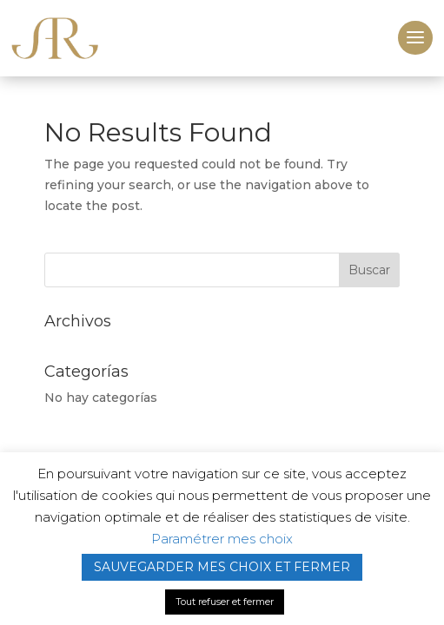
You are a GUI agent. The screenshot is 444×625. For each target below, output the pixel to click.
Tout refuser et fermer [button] (225, 601)
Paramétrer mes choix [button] (222, 538)
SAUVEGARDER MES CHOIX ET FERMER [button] (222, 567)
